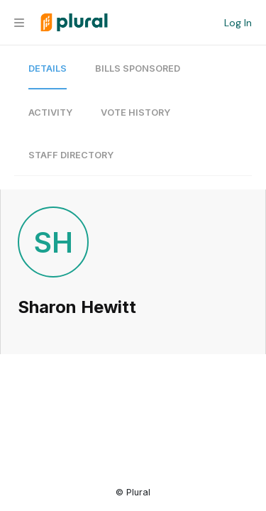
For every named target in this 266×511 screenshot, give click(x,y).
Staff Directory (70, 155)
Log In (238, 22)
